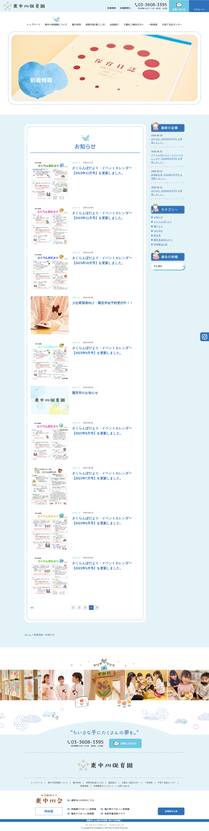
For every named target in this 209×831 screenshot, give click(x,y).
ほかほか (158, 231)
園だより (158, 226)
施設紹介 (114, 24)
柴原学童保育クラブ (114, 813)
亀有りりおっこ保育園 (82, 813)
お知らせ (158, 217)
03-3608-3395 (152, 5)
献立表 (157, 235)
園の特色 (76, 24)
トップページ (33, 24)
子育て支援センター (172, 24)
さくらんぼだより (163, 222)
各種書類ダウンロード (104, 786)
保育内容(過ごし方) (95, 24)
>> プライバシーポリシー (96, 825)
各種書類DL (125, 8)
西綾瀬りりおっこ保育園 (83, 809)
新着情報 (111, 8)
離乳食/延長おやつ (163, 240)
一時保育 (152, 24)
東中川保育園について (56, 24)
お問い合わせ (179, 9)
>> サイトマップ (116, 825)
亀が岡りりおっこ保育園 (116, 809)
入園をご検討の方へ (133, 24)
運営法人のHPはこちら (82, 800)
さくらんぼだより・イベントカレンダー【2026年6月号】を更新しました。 (167, 159)
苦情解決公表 (160, 244)
